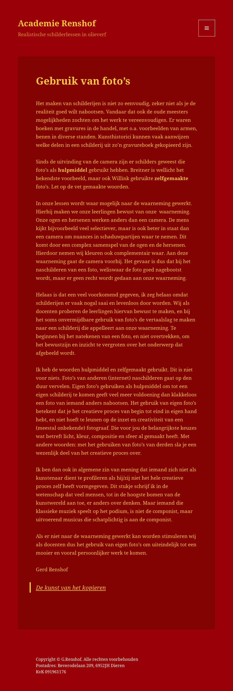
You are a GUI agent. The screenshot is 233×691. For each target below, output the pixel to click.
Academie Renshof (57, 23)
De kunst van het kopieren (71, 587)
